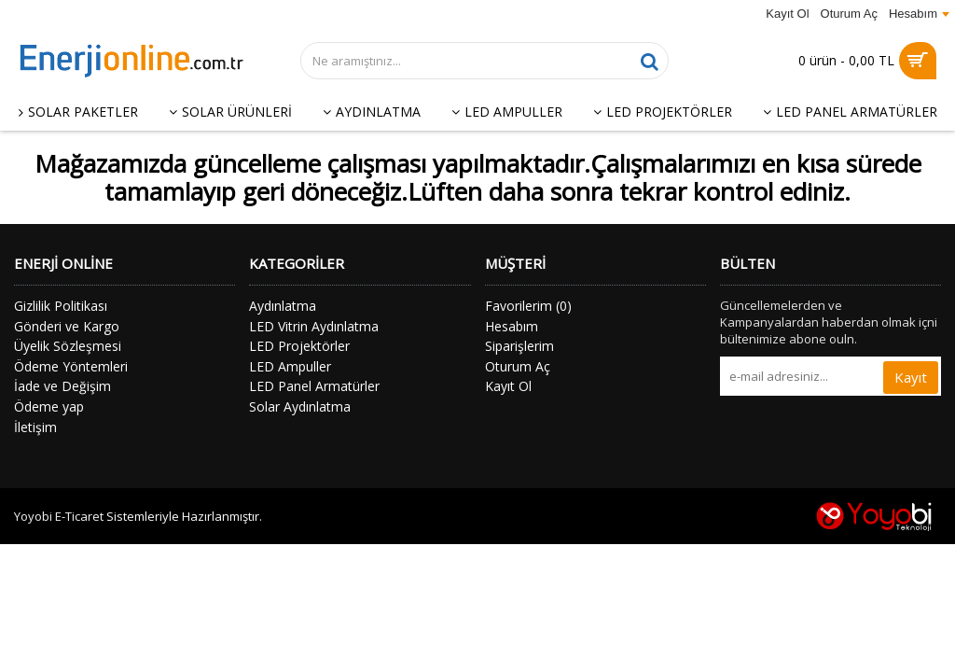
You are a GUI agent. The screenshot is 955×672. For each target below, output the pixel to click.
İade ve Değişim (62, 386)
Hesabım (511, 326)
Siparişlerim (519, 346)
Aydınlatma (282, 306)
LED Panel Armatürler (314, 386)
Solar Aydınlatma (300, 406)
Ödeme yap (49, 406)
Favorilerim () (528, 306)
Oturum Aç (517, 366)
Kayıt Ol (508, 386)
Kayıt (910, 377)
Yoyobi (33, 516)
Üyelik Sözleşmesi (67, 346)
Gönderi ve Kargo (66, 326)
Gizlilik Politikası (60, 306)
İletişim (35, 427)
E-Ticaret (79, 516)
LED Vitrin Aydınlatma (314, 326)
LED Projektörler (299, 346)
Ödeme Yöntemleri (71, 366)
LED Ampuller (290, 366)
